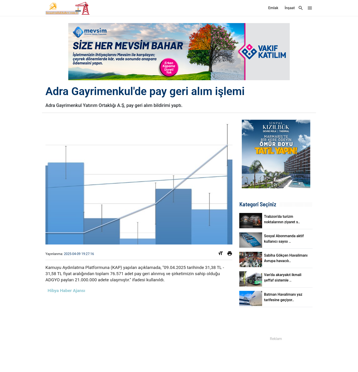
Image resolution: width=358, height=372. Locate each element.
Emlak (273, 8)
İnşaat (290, 8)
